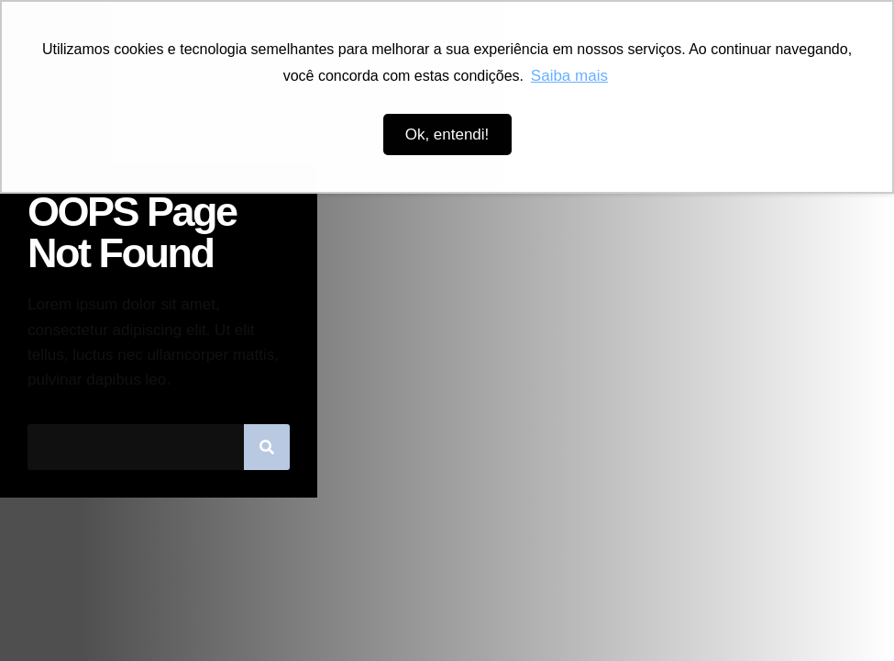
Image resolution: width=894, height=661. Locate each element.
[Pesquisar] (267, 447)
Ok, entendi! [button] (447, 134)
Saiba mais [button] (569, 75)
